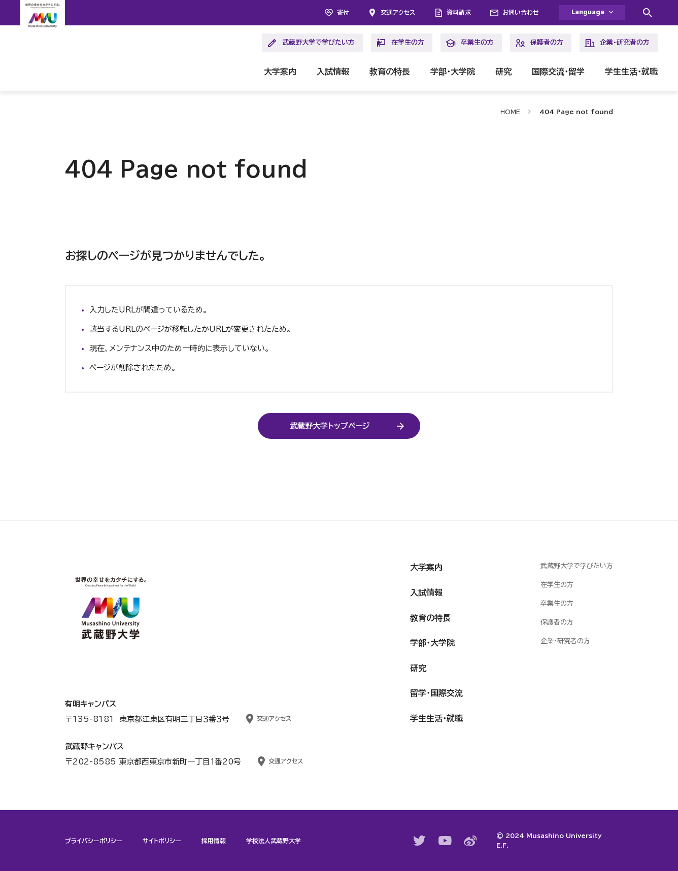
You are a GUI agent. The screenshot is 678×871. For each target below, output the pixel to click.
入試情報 (333, 71)
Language (587, 12)
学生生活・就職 (631, 71)
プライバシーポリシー (93, 841)
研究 (503, 71)
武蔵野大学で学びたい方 (311, 43)
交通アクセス (398, 12)
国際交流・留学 (558, 71)
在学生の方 (400, 43)
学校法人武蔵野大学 (273, 841)
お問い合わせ (520, 12)
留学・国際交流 (436, 693)
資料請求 (459, 12)
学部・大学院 (452, 71)
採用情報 (213, 841)
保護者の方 (539, 43)
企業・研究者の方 (617, 43)
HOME (510, 112)
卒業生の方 (470, 43)
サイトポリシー (162, 841)
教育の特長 (389, 71)
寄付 (343, 12)
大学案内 (280, 71)
